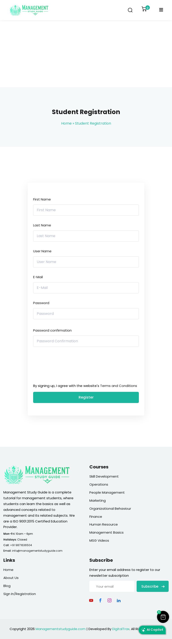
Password (41, 303)
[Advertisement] (86, 53)
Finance (95, 516)
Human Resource (103, 524)
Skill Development (104, 476)
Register (86, 397)
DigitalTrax (120, 628)
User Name (42, 251)
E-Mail (38, 277)
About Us (11, 577)
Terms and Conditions (118, 385)
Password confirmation (52, 330)
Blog (7, 585)
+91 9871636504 (21, 545)
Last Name (42, 225)
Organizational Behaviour (110, 508)
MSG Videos (99, 540)
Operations (98, 484)
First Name (42, 199)
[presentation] (63, 366)
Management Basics (106, 532)
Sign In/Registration (19, 593)
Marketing (97, 500)
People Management (107, 492)
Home (66, 123)
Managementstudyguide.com (61, 628)
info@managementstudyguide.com (37, 551)
